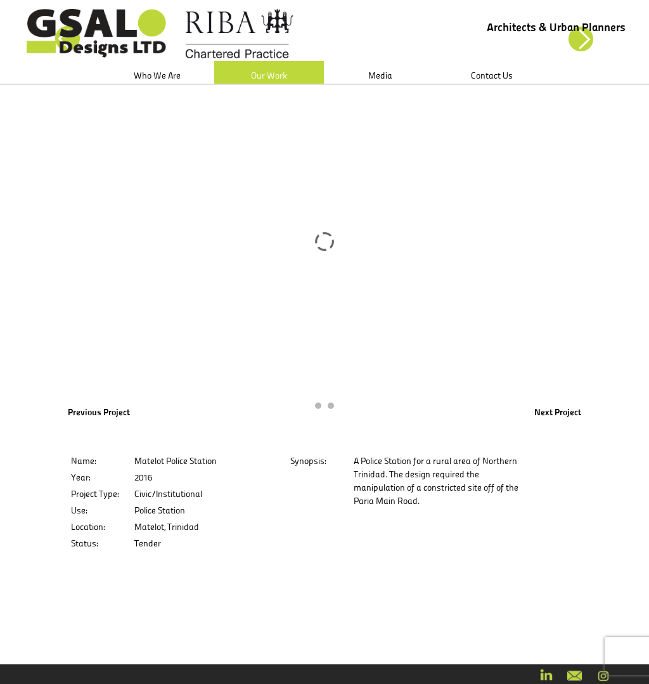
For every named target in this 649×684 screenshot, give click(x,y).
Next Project (557, 412)
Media (380, 75)
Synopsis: (308, 461)
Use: (79, 510)
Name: (83, 461)
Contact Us (492, 75)
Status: (84, 543)
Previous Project (99, 412)
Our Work (269, 75)
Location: (88, 526)
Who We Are (157, 75)
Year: (80, 477)
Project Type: (95, 494)
